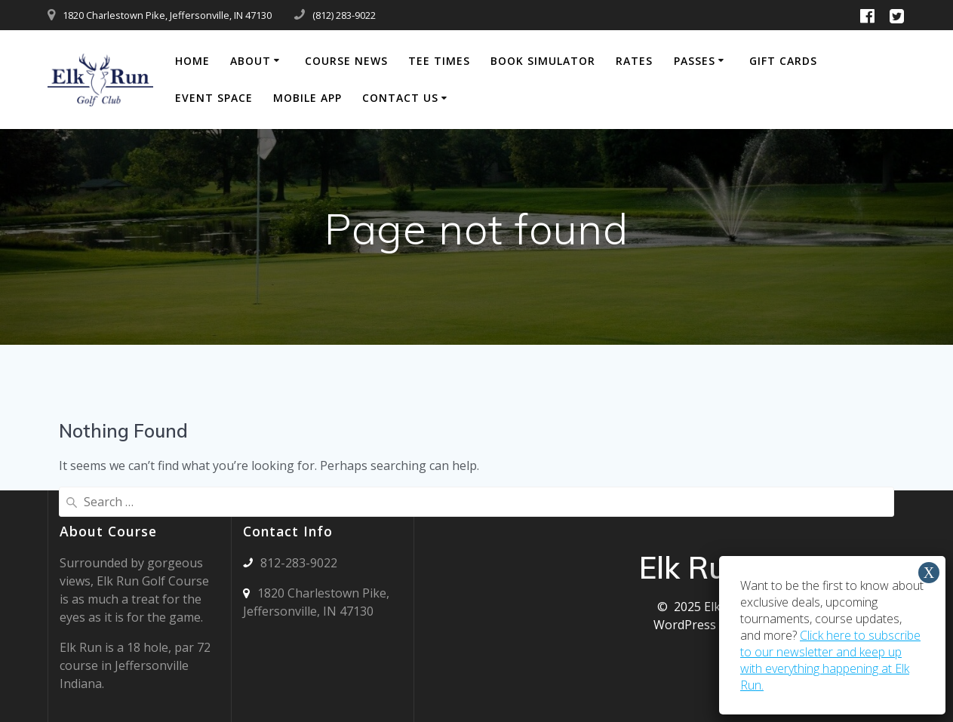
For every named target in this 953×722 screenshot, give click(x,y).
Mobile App (307, 98)
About (250, 61)
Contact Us (400, 98)
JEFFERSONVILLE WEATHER (506, 577)
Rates (634, 61)
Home (192, 61)
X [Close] (929, 572)
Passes (694, 61)
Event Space (214, 98)
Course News (346, 61)
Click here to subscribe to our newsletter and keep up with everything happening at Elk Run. (830, 660)
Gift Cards (783, 61)
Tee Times (439, 61)
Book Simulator (542, 61)
